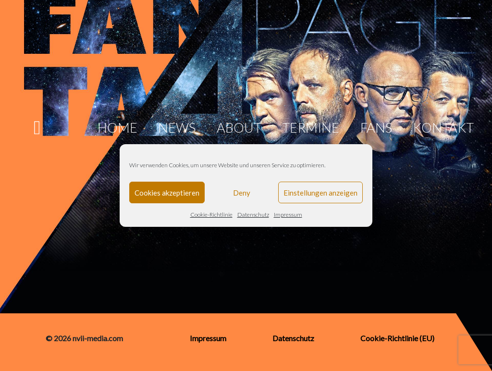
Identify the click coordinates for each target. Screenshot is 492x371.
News (177, 128)
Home (117, 128)
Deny (241, 192)
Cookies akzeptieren (167, 192)
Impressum (288, 214)
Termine (310, 128)
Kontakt (443, 128)
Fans (376, 128)
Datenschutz (253, 214)
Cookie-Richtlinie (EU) (397, 338)
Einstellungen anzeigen (320, 192)
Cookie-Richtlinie (211, 214)
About (239, 128)
